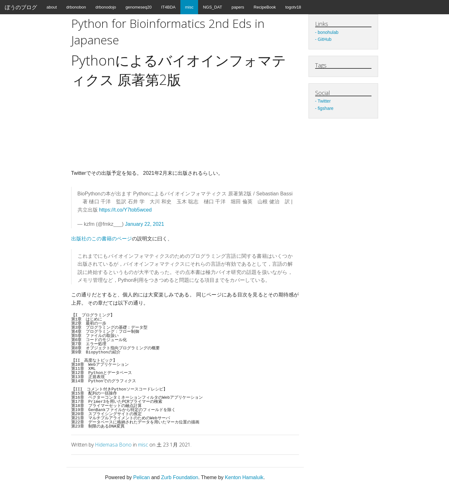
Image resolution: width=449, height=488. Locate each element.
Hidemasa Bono (113, 444)
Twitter (324, 101)
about (52, 7)
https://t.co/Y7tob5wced (125, 209)
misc (189, 7)
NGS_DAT (212, 7)
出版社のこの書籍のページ (101, 238)
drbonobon (76, 7)
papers (238, 7)
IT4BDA (168, 7)
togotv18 (293, 7)
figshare (326, 108)
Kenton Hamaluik (244, 477)
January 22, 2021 (144, 224)
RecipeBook (265, 7)
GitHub (325, 39)
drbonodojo (106, 7)
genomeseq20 (139, 7)
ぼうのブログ (21, 7)
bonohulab (328, 32)
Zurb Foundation (179, 477)
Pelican (141, 477)
